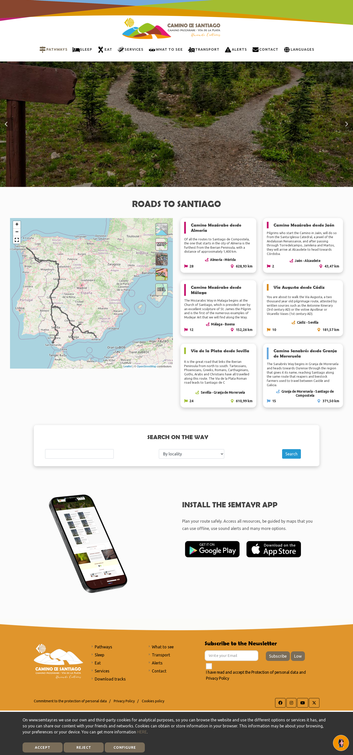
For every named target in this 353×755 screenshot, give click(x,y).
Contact (159, 671)
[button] (6, 124)
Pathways (103, 647)
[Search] (79, 454)
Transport (161, 655)
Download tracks (110, 679)
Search (291, 454)
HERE (142, 732)
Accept (42, 747)
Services (102, 671)
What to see (163, 647)
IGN (161, 274)
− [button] (17, 232)
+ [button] (17, 225)
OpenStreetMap (146, 366)
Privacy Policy (217, 678)
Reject (83, 747)
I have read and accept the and (256, 675)
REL (162, 289)
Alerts (157, 663)
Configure (124, 747)
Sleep (99, 655)
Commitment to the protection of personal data (70, 701)
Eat (98, 663)
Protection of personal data (274, 672)
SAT (161, 259)
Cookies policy (153, 701)
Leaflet (128, 366)
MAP (161, 244)
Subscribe (278, 656)
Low (298, 656)
